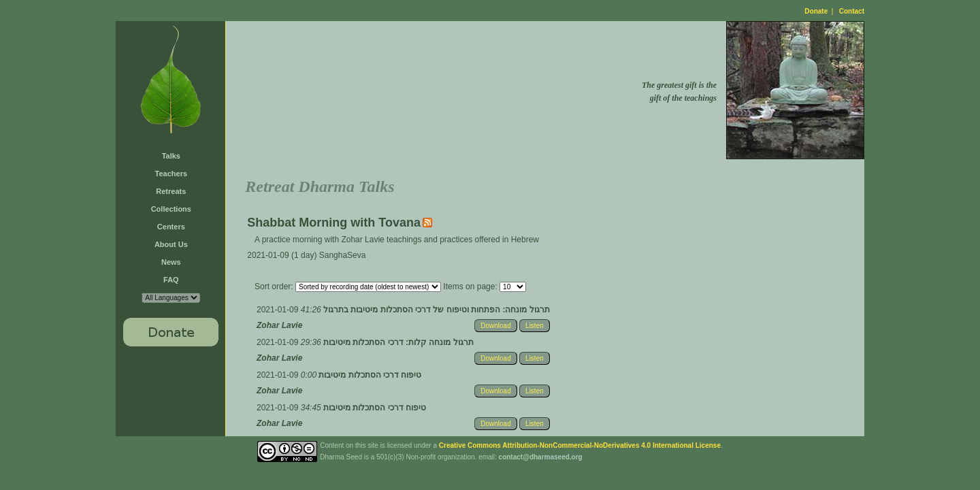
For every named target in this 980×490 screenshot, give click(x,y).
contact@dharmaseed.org (541, 457)
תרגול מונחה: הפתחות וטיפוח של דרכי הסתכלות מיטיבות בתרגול (435, 309)
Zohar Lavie (279, 325)
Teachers (171, 173)
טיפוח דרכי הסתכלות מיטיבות (368, 375)
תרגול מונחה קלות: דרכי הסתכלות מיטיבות (397, 342)
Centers (171, 227)
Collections (171, 209)
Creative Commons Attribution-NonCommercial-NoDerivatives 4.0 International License (580, 445)
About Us (171, 244)
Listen (534, 325)
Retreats (171, 191)
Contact (851, 11)
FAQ (171, 280)
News (171, 262)
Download (495, 325)
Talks (171, 156)
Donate (816, 11)
